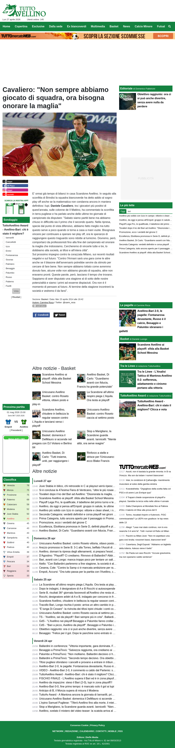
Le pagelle (126, 305)
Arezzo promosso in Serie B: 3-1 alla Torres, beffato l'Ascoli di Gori (78, 547)
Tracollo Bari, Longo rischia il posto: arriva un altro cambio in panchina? (81, 604)
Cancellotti (11, 242)
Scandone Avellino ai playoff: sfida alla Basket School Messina (56, 378)
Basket (44, 299)
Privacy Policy (97, 725)
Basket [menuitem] (114, 26)
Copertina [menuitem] (21, 26)
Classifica (10, 479)
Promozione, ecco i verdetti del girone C (63, 522)
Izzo (8, 246)
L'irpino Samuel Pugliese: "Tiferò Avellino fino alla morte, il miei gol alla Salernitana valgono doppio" (98, 702)
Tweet (60, 315)
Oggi (122, 211)
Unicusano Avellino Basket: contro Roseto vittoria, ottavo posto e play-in (82, 543)
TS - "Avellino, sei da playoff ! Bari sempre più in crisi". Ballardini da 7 (80, 617)
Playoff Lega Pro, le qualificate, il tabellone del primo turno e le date (79, 502)
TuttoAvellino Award (133, 395)
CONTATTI (101, 731)
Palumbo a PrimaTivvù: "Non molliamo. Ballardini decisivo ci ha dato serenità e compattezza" (94, 654)
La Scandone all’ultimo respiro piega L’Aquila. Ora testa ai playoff (100, 396)
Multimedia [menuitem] (98, 26)
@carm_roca (69, 302)
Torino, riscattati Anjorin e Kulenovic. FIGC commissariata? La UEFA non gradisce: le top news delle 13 (143, 518)
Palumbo (10, 272)
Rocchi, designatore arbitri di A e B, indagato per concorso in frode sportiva (83, 596)
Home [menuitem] (6, 26)
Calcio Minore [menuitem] (143, 26)
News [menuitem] (126, 26)
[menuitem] (169, 26)
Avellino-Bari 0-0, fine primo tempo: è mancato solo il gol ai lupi (76, 686)
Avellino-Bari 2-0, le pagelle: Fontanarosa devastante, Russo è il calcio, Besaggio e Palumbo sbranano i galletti (105, 666)
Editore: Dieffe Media (87, 737)
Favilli (8, 286)
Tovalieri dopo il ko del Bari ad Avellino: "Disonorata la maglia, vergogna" (82, 494)
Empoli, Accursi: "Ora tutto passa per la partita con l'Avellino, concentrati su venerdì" (89, 571)
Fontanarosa (12, 255)
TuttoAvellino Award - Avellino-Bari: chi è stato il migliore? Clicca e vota (81, 674)
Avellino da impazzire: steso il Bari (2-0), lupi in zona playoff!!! (75, 682)
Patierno (10, 281)
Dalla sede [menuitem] (55, 26)
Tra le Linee (127, 365)
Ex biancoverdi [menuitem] (76, 26)
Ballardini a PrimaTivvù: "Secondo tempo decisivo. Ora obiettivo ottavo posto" (85, 658)
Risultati (16, 297)
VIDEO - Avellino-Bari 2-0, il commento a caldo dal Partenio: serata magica (84, 670)
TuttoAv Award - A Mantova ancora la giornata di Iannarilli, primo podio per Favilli (87, 694)
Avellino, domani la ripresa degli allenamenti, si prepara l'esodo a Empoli (82, 551)
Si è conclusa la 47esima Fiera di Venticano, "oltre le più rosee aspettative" (83, 490)
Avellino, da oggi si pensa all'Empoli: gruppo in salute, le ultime (76, 506)
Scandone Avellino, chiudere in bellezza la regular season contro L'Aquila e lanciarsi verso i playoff (50, 417)
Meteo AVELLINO (16, 439)
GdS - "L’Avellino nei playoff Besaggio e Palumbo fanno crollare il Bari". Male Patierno (90, 621)
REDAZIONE (71, 731)
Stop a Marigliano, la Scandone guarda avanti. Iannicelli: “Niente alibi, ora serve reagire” (91, 706)
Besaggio (10, 268)
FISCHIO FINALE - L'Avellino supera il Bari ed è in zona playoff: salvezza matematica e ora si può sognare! (103, 678)
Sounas (9, 259)
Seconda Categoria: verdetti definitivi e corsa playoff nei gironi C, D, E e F (83, 514)
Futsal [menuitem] (161, 26)
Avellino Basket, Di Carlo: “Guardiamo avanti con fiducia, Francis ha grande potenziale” (91, 530)
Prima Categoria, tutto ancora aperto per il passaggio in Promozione (79, 518)
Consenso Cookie (79, 725)
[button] (16, 291)
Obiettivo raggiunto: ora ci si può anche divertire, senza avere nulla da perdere (86, 629)
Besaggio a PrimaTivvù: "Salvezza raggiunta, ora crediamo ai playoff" (80, 650)
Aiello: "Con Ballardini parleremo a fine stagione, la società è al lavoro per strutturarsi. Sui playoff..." (98, 563)
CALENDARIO (87, 731)
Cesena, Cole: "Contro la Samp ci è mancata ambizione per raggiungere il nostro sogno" (92, 567)
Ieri (129, 211)
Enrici (8, 251)
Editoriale (126, 88)
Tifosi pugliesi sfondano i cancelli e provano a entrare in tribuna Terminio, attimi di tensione (93, 662)
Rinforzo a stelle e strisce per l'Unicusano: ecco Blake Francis (101, 456)
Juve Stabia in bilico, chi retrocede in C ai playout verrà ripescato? (78, 486)
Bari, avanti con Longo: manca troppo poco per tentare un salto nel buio (82, 559)
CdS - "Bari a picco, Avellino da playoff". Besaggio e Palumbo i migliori (81, 625)
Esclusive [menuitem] (38, 26)
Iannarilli (10, 237)
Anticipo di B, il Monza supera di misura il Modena (69, 690)
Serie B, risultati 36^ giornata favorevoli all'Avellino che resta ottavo (79, 592)
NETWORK (57, 731)
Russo (9, 277)
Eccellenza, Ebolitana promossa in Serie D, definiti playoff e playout (79, 526)
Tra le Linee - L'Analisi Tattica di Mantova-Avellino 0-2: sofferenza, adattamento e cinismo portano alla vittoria (154, 379)
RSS (120, 731)
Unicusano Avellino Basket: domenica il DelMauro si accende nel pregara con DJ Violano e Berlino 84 (52, 439)
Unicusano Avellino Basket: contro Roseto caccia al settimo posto (100, 413)
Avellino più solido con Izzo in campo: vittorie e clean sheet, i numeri (79, 510)
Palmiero (10, 264)
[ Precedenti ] (16, 430)
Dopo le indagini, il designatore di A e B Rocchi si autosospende (77, 588)
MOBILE (112, 731)
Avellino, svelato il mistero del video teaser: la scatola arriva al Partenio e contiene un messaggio (96, 710)
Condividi (41, 315)
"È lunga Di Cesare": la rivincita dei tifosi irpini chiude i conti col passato (81, 608)
